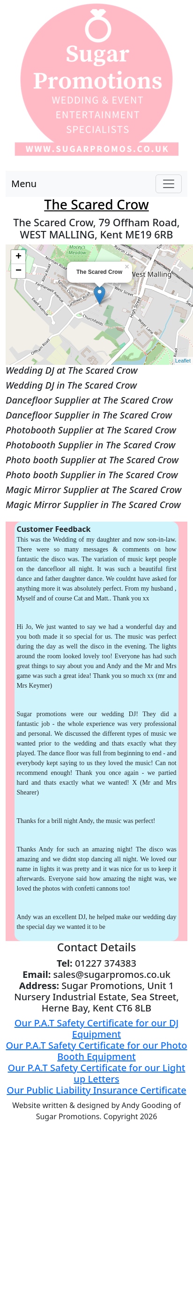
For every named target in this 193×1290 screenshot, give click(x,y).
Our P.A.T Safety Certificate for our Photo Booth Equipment (96, 1051)
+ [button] (18, 257)
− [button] (18, 271)
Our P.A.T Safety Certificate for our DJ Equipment (97, 1028)
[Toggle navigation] (169, 183)
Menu (24, 183)
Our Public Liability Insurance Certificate (96, 1090)
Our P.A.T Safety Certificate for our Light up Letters (97, 1073)
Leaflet (183, 360)
